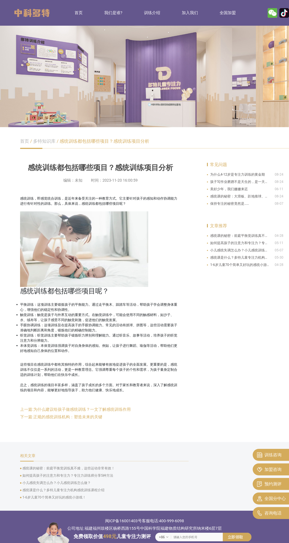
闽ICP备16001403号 (123, 520)
